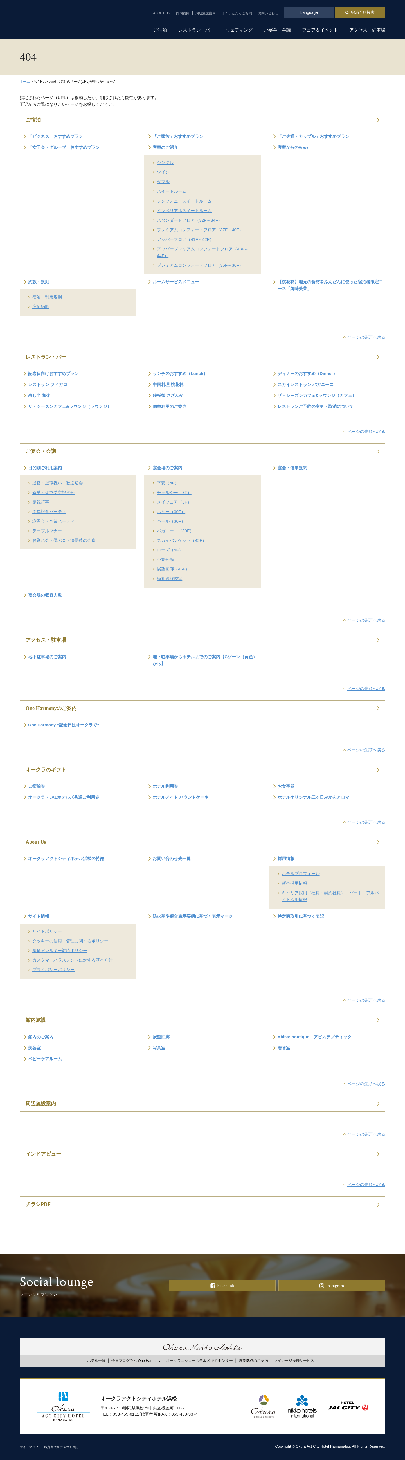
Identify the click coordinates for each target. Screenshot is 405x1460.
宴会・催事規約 (292, 467)
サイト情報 (38, 916)
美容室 (34, 1047)
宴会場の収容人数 (45, 595)
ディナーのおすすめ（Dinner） (308, 373)
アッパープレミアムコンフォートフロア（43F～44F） (203, 252)
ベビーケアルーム (45, 1058)
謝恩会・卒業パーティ (53, 521)
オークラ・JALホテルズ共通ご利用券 (63, 797)
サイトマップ (31, 1447)
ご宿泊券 (36, 786)
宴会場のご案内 (167, 467)
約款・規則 (38, 281)
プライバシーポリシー (53, 969)
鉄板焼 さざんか (168, 395)
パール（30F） (171, 521)
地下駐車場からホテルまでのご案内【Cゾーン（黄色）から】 (205, 660)
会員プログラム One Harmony (135, 1360)
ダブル (163, 181)
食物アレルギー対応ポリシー (59, 950)
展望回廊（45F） (173, 569)
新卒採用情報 (294, 883)
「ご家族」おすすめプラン (178, 136)
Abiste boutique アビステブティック (315, 1036)
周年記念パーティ (49, 511)
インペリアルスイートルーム (184, 210)
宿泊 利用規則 (47, 297)
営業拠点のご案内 (253, 1360)
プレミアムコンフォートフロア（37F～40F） (200, 229)
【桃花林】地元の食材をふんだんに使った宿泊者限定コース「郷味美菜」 (330, 285)
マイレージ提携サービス (294, 1360)
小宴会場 (165, 559)
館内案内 (183, 13)
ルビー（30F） (171, 511)
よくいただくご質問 (237, 13)
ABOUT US (161, 13)
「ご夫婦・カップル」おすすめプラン (313, 136)
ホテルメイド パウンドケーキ (181, 797)
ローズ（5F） (170, 549)
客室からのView (293, 147)
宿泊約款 (40, 306)
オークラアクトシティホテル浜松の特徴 (66, 858)
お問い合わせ (268, 13)
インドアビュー (43, 1154)
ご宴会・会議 (277, 30)
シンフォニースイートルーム (184, 201)
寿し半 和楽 (39, 395)
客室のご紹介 (165, 147)
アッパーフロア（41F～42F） (185, 239)
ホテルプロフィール (301, 873)
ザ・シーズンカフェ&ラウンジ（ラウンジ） (69, 406)
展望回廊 (161, 1036)
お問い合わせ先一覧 (172, 858)
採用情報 (286, 858)
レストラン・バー (196, 30)
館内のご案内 (40, 1036)
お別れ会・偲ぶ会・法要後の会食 (64, 540)
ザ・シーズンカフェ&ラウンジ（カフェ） (317, 395)
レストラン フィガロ (47, 384)
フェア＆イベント (320, 30)
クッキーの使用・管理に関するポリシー (70, 940)
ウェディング (239, 30)
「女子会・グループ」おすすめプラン (64, 147)
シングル (165, 162)
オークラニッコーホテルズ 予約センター (199, 1360)
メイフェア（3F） (174, 502)
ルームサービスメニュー (176, 281)
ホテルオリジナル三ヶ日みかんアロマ (313, 797)
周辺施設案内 (205, 13)
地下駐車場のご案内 (47, 656)
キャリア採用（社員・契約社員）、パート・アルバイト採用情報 (330, 896)
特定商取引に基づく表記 (301, 916)
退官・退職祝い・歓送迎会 (57, 482)
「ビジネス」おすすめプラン (55, 136)
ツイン (163, 172)
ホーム (25, 82)
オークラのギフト (46, 769)
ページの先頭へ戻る (366, 337)
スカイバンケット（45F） (181, 540)
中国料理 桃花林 (168, 384)
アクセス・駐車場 (367, 30)
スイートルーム (171, 191)
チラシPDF (38, 1204)
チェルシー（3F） (174, 492)
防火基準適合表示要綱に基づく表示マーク (193, 916)
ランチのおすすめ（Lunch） (180, 373)
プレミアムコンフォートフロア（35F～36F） (200, 265)
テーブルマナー (47, 530)
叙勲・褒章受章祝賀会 (53, 492)
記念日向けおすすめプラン (53, 373)
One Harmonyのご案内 (51, 708)
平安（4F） (168, 482)
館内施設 (36, 1020)
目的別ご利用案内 (45, 467)
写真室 (159, 1047)
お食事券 (286, 786)
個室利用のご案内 (169, 406)
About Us (36, 842)
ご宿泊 (160, 30)
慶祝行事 (40, 502)
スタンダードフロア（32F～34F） (189, 220)
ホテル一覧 (96, 1360)
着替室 (284, 1047)
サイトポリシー (47, 931)
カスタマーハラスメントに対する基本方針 (72, 960)
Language (309, 12)
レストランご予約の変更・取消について (316, 406)
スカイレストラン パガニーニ (306, 384)
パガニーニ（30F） (175, 530)
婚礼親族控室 (169, 578)
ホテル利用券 (165, 786)
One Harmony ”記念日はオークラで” (63, 724)
